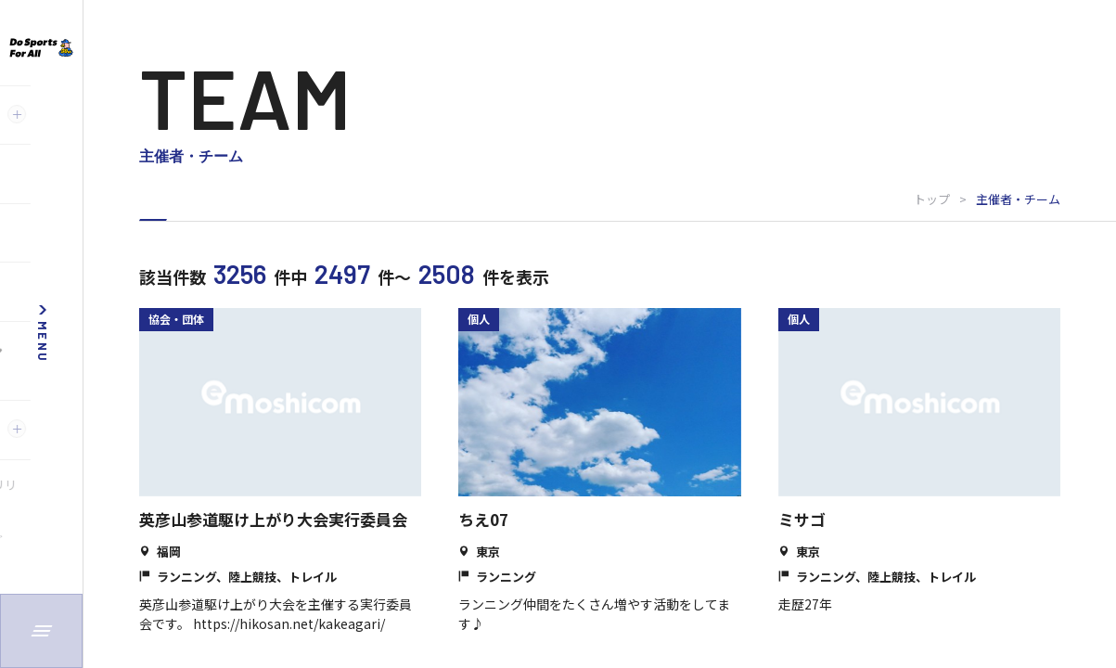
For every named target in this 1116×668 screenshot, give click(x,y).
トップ (932, 199)
